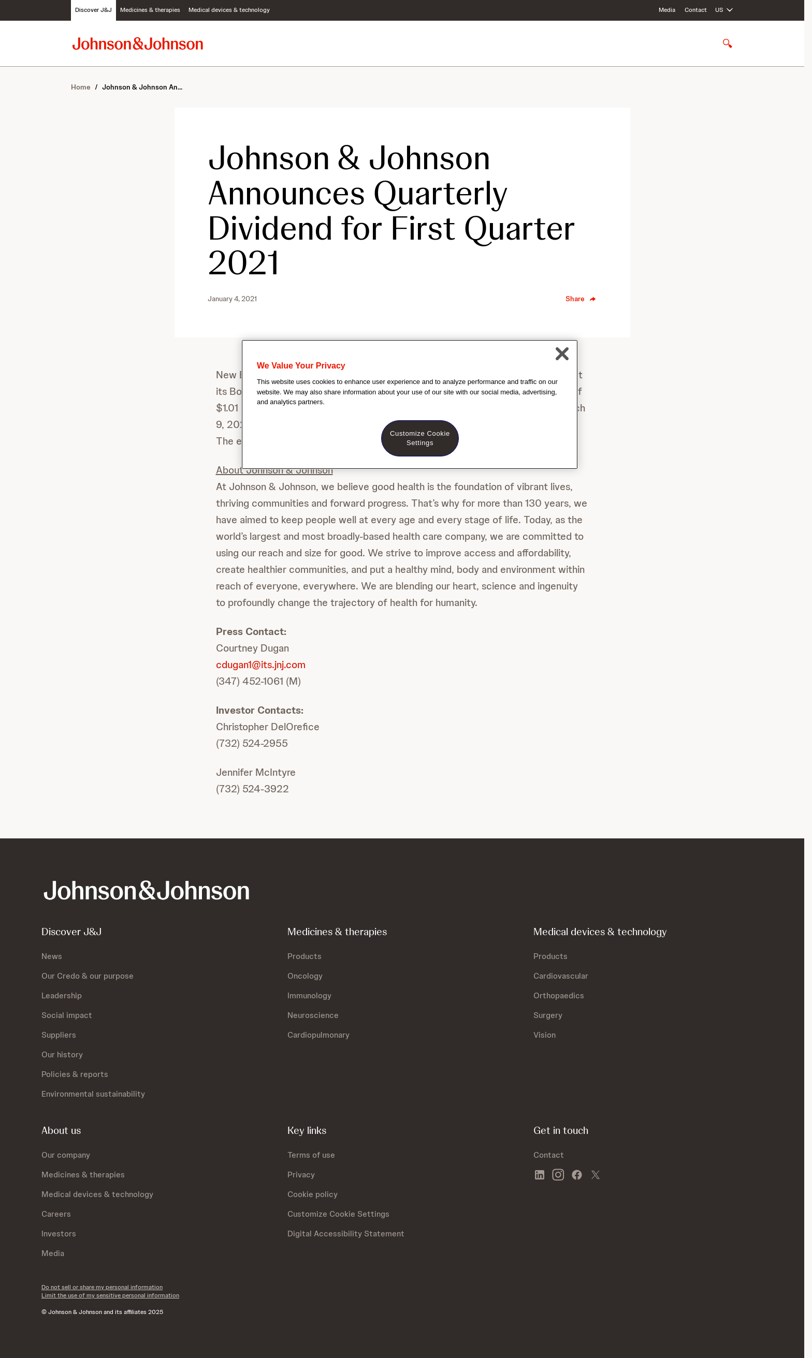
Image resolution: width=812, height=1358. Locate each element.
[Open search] (727, 43)
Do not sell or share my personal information (102, 1287)
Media (667, 10)
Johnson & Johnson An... (142, 87)
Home (81, 87)
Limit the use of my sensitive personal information (110, 1295)
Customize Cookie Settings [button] (338, 1213)
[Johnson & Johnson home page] (138, 43)
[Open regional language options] (724, 10)
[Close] (562, 353)
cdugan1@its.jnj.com (261, 664)
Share (581, 298)
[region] (409, 404)
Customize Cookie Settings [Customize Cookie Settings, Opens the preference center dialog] (420, 438)
